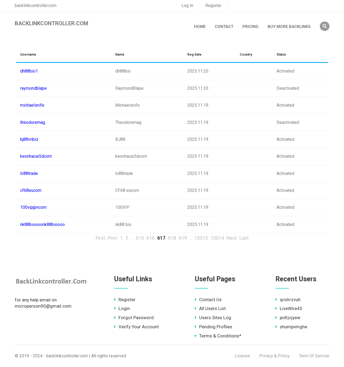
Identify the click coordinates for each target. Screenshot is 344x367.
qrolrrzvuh (287, 299)
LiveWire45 (288, 308)
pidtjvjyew (287, 317)
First (100, 238)
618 (172, 238)
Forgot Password (134, 317)
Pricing (250, 26)
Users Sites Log (213, 317)
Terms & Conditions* (218, 336)
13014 (217, 238)
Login (122, 308)
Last (244, 238)
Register (213, 5)
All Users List (210, 308)
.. (132, 238)
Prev (112, 238)
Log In (187, 5)
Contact (224, 26)
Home (200, 26)
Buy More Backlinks (289, 26)
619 (183, 238)
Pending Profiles (213, 326)
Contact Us (208, 299)
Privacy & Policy (274, 355)
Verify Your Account (136, 326)
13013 (201, 238)
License (242, 355)
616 (150, 238)
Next (232, 238)
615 (140, 238)
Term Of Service (314, 355)
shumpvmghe (291, 326)
